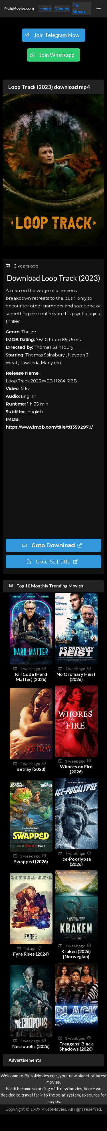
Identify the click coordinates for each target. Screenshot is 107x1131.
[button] (99, 8)
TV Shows (78, 9)
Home (45, 8)
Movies (61, 8)
